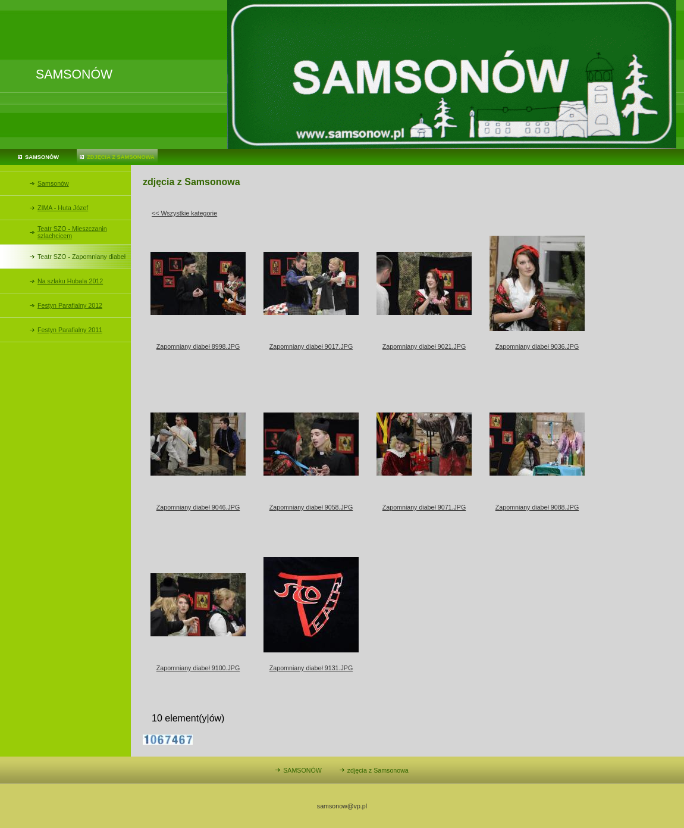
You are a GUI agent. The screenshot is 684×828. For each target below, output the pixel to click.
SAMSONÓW (42, 157)
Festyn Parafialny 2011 (69, 329)
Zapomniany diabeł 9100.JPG (198, 667)
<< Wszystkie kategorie (184, 213)
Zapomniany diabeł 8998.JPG (198, 346)
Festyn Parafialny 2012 (69, 305)
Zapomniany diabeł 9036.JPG (537, 346)
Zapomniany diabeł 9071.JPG (424, 507)
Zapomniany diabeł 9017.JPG (311, 346)
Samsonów (53, 183)
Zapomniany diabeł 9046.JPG (198, 507)
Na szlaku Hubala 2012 (70, 281)
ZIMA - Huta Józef (62, 207)
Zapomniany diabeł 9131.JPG (311, 667)
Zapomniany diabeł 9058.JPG (311, 507)
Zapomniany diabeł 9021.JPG (424, 346)
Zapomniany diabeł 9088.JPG (537, 507)
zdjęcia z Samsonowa (121, 157)
